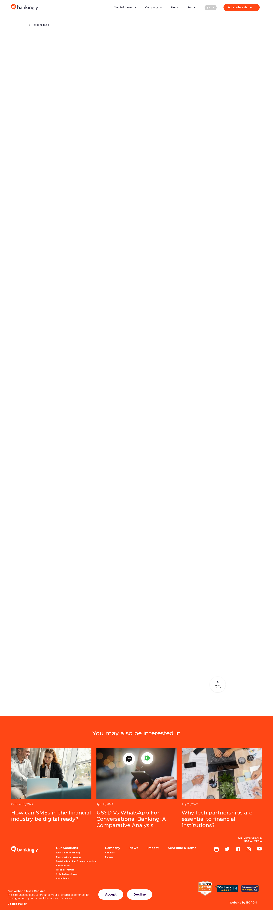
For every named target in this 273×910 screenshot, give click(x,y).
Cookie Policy (17, 904)
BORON (243, 902)
